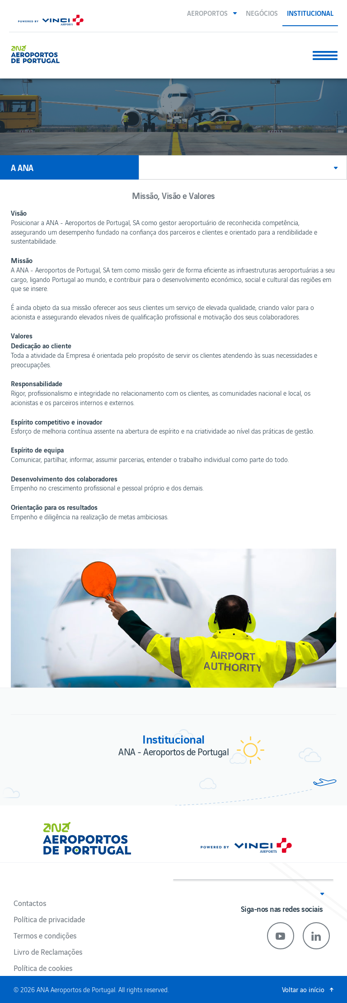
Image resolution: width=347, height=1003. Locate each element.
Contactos (30, 902)
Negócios (262, 13)
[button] (212, 12)
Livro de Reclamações (48, 951)
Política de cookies (43, 967)
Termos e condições (45, 935)
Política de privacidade (49, 919)
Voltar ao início (303, 989)
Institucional (310, 13)
